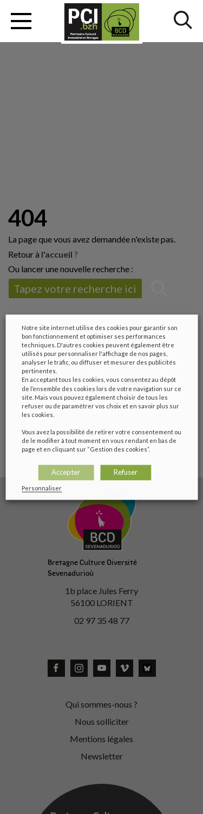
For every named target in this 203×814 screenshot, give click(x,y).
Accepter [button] (65, 472)
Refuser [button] (125, 472)
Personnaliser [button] (42, 488)
